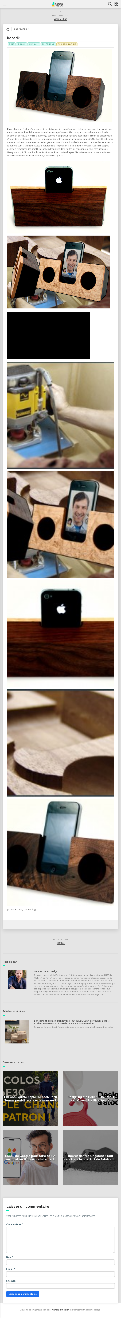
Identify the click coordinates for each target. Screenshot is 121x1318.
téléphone (48, 44)
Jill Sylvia (61, 942)
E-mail (10, 1268)
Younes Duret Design (45, 971)
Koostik (13, 38)
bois (11, 44)
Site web (11, 1280)
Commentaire (14, 1224)
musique (34, 44)
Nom (9, 1257)
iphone (21, 44)
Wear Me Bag (60, 18)
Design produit (67, 44)
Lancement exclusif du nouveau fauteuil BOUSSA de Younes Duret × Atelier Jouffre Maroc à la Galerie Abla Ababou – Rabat (72, 1022)
